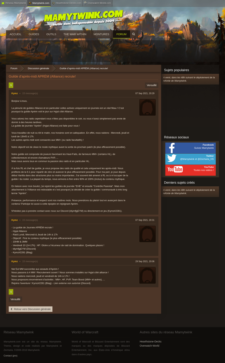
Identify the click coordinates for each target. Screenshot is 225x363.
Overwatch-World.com (97, 2)
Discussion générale (38, 68)
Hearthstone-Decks (150, 341)
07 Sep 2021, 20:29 (144, 93)
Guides (34, 34)
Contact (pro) (10, 355)
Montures (101, 34)
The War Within (75, 34)
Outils (51, 34)
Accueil (15, 34)
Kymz (14, 93)
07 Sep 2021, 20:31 (144, 220)
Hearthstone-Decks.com (66, 3)
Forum (121, 34)
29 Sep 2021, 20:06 (144, 261)
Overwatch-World (149, 345)
